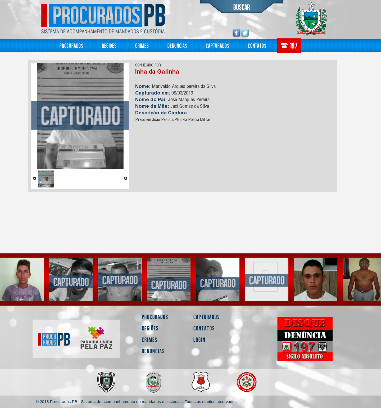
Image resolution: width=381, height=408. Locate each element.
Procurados (71, 45)
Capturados (217, 45)
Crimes (142, 45)
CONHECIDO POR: (148, 66)
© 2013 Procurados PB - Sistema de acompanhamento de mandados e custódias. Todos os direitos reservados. (137, 401)
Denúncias (177, 45)
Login (199, 339)
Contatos (257, 45)
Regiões (109, 45)
